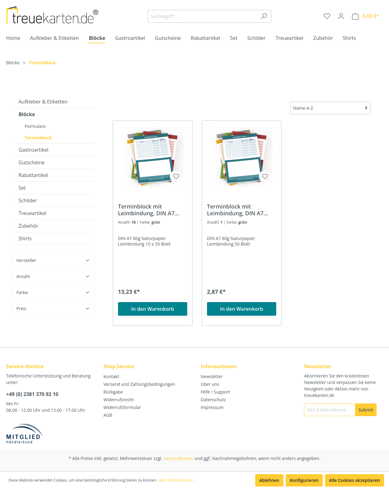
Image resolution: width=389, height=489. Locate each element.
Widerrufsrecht (119, 400)
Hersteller (53, 260)
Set (22, 187)
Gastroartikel (34, 149)
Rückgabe (113, 392)
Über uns (210, 384)
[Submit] (366, 409)
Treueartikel (32, 213)
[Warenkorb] (365, 16)
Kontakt (111, 376)
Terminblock (38, 138)
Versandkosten (178, 458)
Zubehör (28, 225)
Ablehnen (269, 480)
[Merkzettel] (327, 16)
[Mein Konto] (341, 16)
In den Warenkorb (152, 309)
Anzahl (53, 276)
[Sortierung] (330, 108)
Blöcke (27, 114)
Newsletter (212, 376)
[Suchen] (264, 16)
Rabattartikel (33, 175)
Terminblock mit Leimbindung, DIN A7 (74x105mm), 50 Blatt (235, 210)
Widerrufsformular (122, 407)
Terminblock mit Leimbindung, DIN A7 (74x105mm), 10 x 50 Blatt (152, 210)
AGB (108, 415)
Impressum (212, 407)
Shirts (25, 238)
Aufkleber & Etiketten (43, 101)
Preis (53, 308)
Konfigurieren (304, 480)
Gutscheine (31, 162)
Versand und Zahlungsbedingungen (139, 384)
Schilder (28, 200)
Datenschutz (213, 400)
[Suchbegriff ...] (202, 16)
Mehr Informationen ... (177, 480)
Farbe (53, 292)
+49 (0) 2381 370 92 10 (32, 394)
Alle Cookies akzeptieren (354, 480)
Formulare (35, 126)
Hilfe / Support (215, 392)
